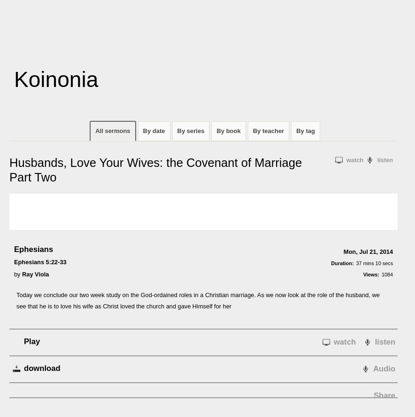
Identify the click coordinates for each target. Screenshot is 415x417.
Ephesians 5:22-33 (40, 262)
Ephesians (33, 249)
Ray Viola (35, 274)
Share (384, 395)
